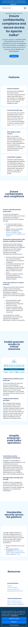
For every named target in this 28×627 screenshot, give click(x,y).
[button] (14, 96)
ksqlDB (9, 121)
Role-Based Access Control (15, 591)
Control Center (18, 551)
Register (13, 4)
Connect (9, 232)
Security (9, 586)
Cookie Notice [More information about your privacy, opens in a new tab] (14, 615)
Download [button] (14, 56)
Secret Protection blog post (15, 603)
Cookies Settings (13, 625)
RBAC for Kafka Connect (14, 601)
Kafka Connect (10, 552)
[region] (14, 617)
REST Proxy (14, 234)
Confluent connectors (16, 125)
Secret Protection (12, 587)
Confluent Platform (8, 39)
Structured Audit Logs (13, 589)
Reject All (14, 622)
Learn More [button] (14, 59)
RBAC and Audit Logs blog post (16, 604)
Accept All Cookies (14, 618)
